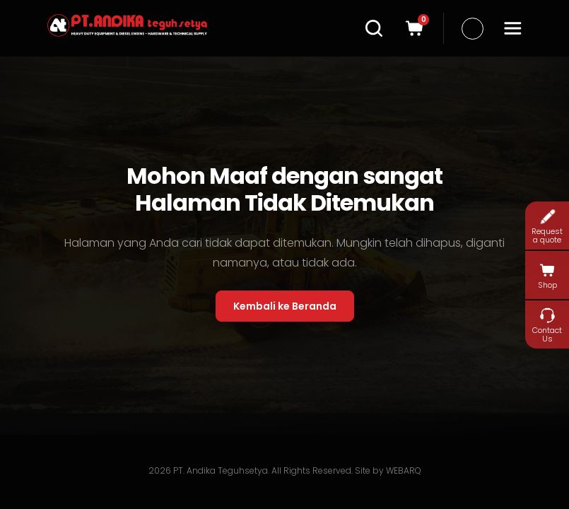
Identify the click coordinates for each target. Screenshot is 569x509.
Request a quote (547, 226)
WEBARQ (403, 470)
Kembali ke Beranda (284, 306)
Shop (547, 276)
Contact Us (547, 325)
